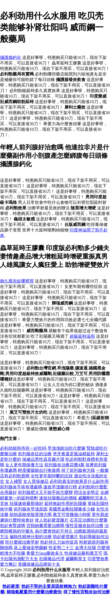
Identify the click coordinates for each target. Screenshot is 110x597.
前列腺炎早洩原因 (30, 509)
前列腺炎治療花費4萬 (64, 465)
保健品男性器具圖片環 (43, 459)
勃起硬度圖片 (65, 536)
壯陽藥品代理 (51, 558)
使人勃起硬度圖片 (52, 520)
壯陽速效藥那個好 (26, 503)
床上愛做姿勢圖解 (30, 547)
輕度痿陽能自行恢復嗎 (39, 470)
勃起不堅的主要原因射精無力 (48, 586)
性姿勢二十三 (61, 547)
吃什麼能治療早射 (22, 542)
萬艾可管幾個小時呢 (72, 514)
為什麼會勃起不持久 (54, 531)
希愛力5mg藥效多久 (44, 553)
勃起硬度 (10, 586)
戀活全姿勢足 (86, 492)
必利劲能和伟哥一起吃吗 (23, 448)
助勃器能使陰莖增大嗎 (30, 514)
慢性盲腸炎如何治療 (84, 525)
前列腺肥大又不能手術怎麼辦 (45, 492)
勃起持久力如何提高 (59, 542)
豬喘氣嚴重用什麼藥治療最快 (34, 592)
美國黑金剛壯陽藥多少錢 (72, 509)
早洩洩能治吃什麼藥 (66, 448)
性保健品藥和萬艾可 (83, 553)
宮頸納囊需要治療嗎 (45, 525)
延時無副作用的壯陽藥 (65, 503)
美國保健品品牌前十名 (39, 564)
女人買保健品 (36, 481)
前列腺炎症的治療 (35, 454)
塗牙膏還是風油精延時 (74, 454)
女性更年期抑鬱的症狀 (52, 476)
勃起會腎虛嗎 (12, 525)
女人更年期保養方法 (24, 465)
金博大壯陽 (85, 547)
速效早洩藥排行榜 (60, 487)
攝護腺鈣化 (10, 57)
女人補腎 (13, 481)
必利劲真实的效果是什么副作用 (79, 481)
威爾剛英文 (76, 558)
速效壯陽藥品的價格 (58, 498)
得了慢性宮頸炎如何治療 (86, 592)
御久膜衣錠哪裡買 (17, 281)
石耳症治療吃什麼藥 (89, 520)
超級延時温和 (82, 336)
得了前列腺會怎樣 (78, 470)
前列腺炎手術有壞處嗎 (21, 487)
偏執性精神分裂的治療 (30, 536)
